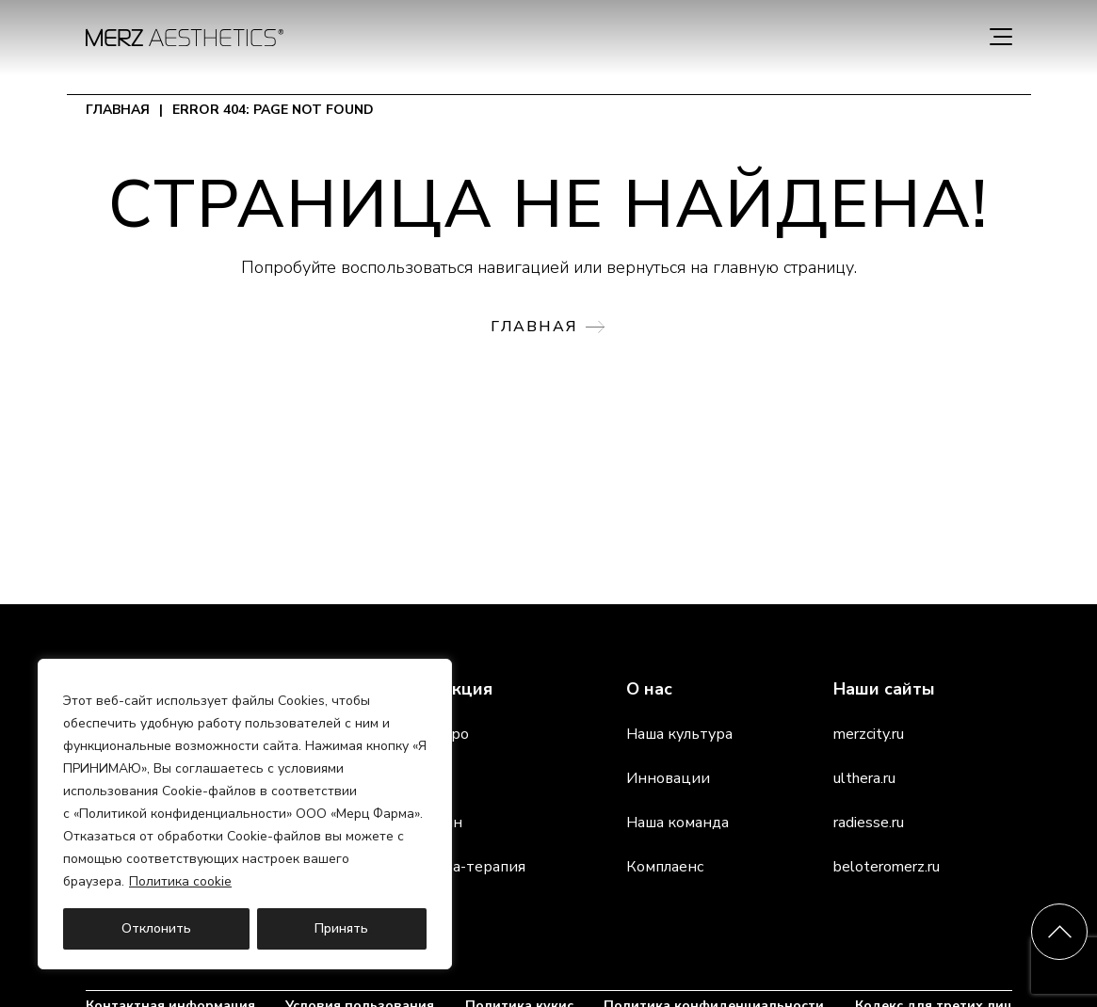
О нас (649, 688)
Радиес (425, 778)
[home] (184, 37)
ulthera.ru (864, 778)
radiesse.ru (868, 822)
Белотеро (434, 734)
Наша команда (677, 822)
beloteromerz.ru (886, 866)
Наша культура (679, 734)
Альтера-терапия (462, 866)
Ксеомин (430, 822)
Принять (341, 928)
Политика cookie (180, 881)
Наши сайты (884, 688)
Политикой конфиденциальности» (185, 814)
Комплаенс (664, 866)
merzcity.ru (868, 734)
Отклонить (156, 928)
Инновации (668, 778)
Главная (118, 110)
